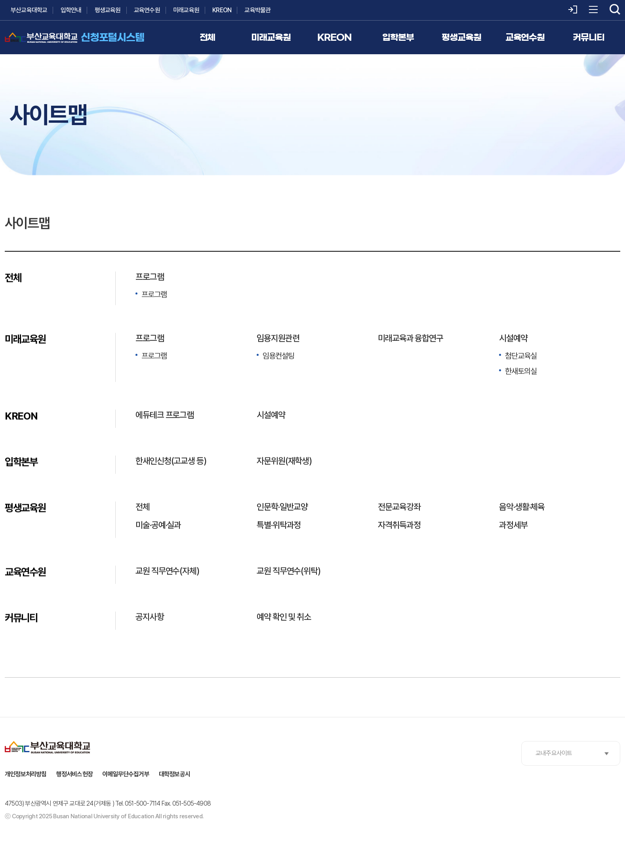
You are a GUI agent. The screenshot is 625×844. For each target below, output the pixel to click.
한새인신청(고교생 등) (170, 461)
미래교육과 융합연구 (410, 339)
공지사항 (149, 617)
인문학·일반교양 (282, 507)
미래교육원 (186, 10)
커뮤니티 (21, 618)
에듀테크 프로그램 (164, 416)
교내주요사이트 (553, 753)
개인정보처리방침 (26, 774)
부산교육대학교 (29, 10)
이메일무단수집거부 (125, 774)
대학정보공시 (174, 774)
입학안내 (71, 10)
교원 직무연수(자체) (167, 571)
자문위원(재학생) (284, 461)
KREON (221, 10)
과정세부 (513, 526)
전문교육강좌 (399, 507)
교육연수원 (147, 10)
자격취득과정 (399, 526)
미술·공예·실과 (158, 526)
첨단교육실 (521, 356)
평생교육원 (108, 10)
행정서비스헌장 (74, 774)
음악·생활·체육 (522, 507)
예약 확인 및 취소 (284, 617)
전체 (13, 278)
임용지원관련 (278, 339)
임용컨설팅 (278, 356)
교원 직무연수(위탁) (288, 571)
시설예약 (513, 339)
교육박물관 (257, 10)
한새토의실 (521, 372)
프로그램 (149, 277)
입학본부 (21, 462)
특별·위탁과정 (279, 526)
